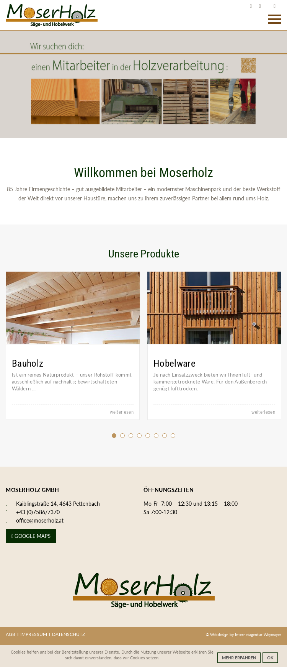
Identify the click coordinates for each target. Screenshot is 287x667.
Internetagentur (249, 634)
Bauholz (27, 363)
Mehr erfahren (239, 657)
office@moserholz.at (40, 520)
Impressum (33, 634)
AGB (10, 634)
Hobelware (174, 363)
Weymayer (272, 634)
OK (270, 657)
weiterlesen (122, 412)
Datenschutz (68, 634)
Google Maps (31, 536)
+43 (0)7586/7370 (38, 512)
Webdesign (220, 634)
